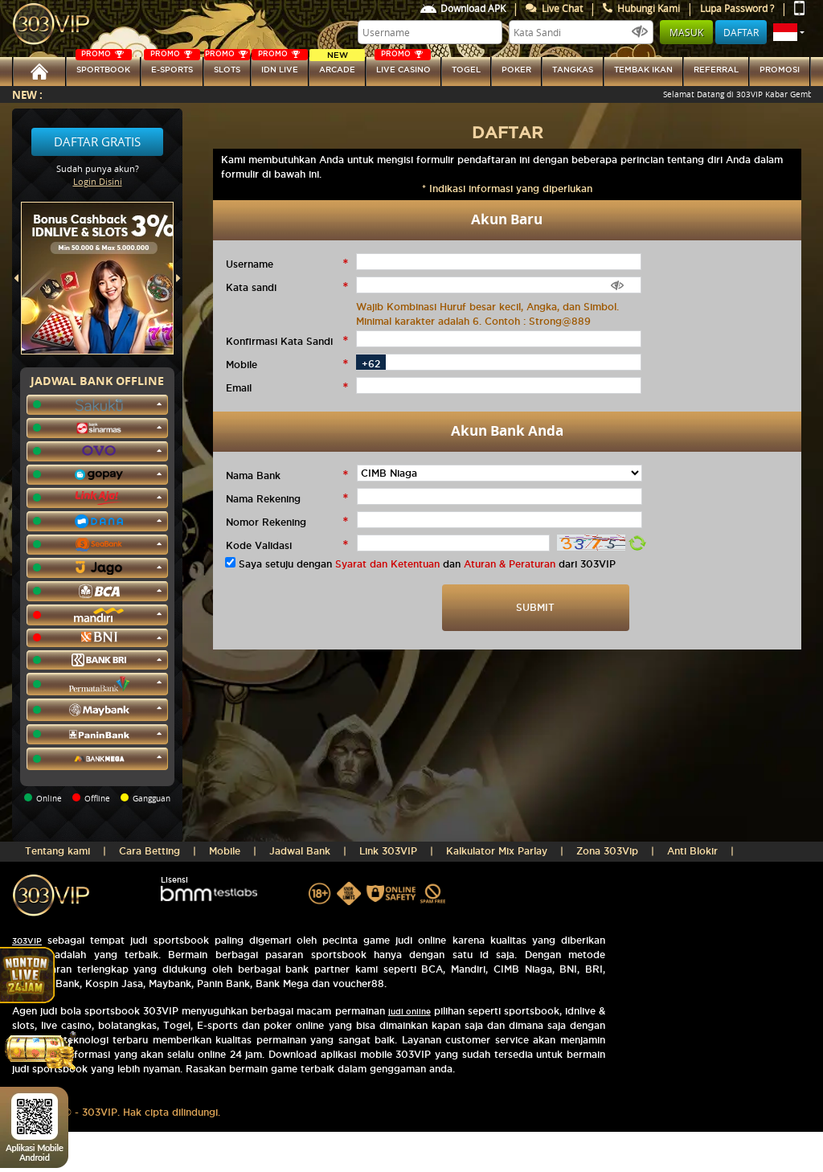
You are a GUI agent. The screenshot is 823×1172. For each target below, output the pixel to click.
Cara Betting (149, 851)
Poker (516, 69)
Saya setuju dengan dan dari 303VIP (427, 564)
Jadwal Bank (299, 851)
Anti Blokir (692, 851)
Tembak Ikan (643, 69)
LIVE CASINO (403, 65)
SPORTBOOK (104, 65)
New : (27, 94)
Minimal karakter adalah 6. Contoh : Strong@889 (473, 321)
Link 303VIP (388, 851)
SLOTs (227, 65)
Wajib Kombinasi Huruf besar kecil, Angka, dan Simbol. (487, 306)
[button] (789, 32)
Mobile (224, 851)
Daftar (741, 32)
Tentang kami (57, 851)
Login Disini (97, 181)
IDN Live (280, 65)
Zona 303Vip (607, 851)
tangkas (572, 69)
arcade (337, 65)
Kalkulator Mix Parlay (496, 851)
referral (716, 69)
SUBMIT (535, 607)
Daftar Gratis (97, 141)
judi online (409, 1011)
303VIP (27, 940)
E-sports (172, 65)
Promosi (780, 69)
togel (466, 69)
